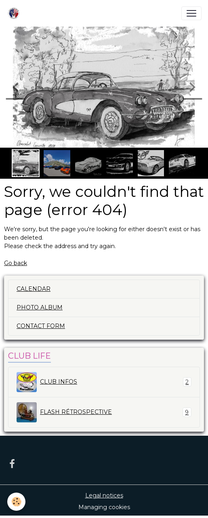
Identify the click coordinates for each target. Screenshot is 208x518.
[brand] (15, 13)
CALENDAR (33, 288)
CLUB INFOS (104, 382)
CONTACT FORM (41, 326)
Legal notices (104, 495)
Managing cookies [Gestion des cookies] (104, 507)
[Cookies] (16, 502)
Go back (15, 263)
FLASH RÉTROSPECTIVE (104, 412)
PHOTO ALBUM (40, 307)
